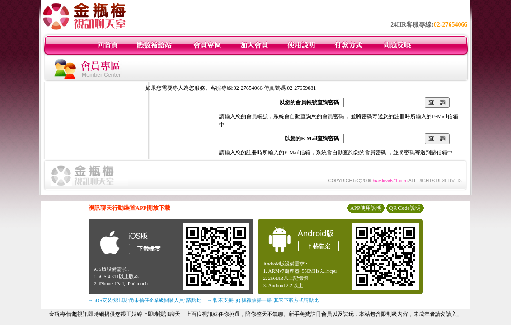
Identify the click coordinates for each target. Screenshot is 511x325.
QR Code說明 (405, 208)
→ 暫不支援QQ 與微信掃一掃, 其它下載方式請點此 (263, 300)
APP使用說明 (366, 208)
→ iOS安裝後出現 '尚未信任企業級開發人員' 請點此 (145, 300)
